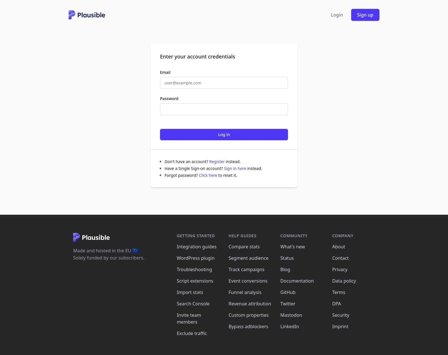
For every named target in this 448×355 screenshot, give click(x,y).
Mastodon (291, 315)
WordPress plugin (196, 258)
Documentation (297, 281)
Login (337, 15)
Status (287, 258)
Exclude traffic (192, 333)
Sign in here (235, 168)
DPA (336, 304)
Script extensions (195, 281)
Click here (208, 175)
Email (165, 72)
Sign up (365, 15)
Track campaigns (247, 269)
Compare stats (244, 247)
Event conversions (248, 281)
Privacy (339, 269)
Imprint (340, 326)
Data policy (344, 281)
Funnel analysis (245, 292)
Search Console (193, 304)
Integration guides (197, 247)
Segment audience (249, 258)
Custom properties (249, 315)
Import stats (190, 292)
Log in (224, 134)
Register (217, 161)
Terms (338, 292)
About (338, 247)
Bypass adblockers (248, 326)
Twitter (287, 304)
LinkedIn (289, 326)
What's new (292, 247)
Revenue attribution (250, 304)
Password (169, 98)
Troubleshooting (194, 269)
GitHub (287, 292)
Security (340, 315)
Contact (340, 258)
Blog (285, 269)
